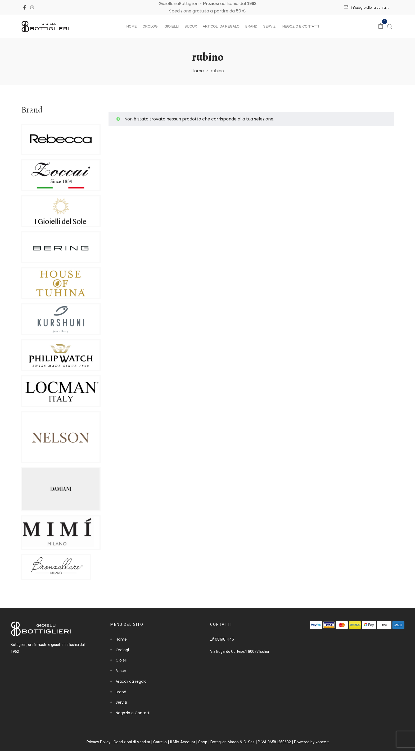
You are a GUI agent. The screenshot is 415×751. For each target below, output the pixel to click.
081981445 (222, 639)
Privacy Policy (98, 742)
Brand (251, 26)
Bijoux (190, 26)
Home (131, 26)
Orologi (150, 26)
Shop (202, 742)
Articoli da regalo (221, 26)
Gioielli (171, 26)
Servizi (269, 26)
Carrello (160, 742)
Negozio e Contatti (300, 26)
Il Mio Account (182, 742)
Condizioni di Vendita (132, 742)
